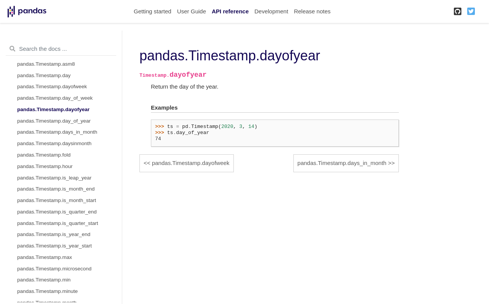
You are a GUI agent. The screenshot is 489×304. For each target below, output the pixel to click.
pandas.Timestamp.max (44, 257)
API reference (230, 11)
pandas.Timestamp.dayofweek (52, 86)
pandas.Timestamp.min (44, 280)
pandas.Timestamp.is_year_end (54, 234)
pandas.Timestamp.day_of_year (54, 121)
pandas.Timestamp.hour (45, 166)
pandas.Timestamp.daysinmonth (54, 143)
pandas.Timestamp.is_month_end (56, 189)
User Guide (191, 11)
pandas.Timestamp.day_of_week (55, 98)
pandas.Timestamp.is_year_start (54, 246)
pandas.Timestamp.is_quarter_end (57, 212)
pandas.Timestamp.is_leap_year (54, 178)
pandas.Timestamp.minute (47, 291)
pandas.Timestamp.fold (44, 155)
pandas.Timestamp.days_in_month (57, 132)
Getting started (152, 11)
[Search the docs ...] (61, 49)
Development (271, 11)
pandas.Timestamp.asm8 (46, 64)
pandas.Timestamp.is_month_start (56, 200)
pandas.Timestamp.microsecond (54, 269)
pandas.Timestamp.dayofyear (53, 109)
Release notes (312, 11)
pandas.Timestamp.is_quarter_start (57, 223)
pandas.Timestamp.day (44, 75)
